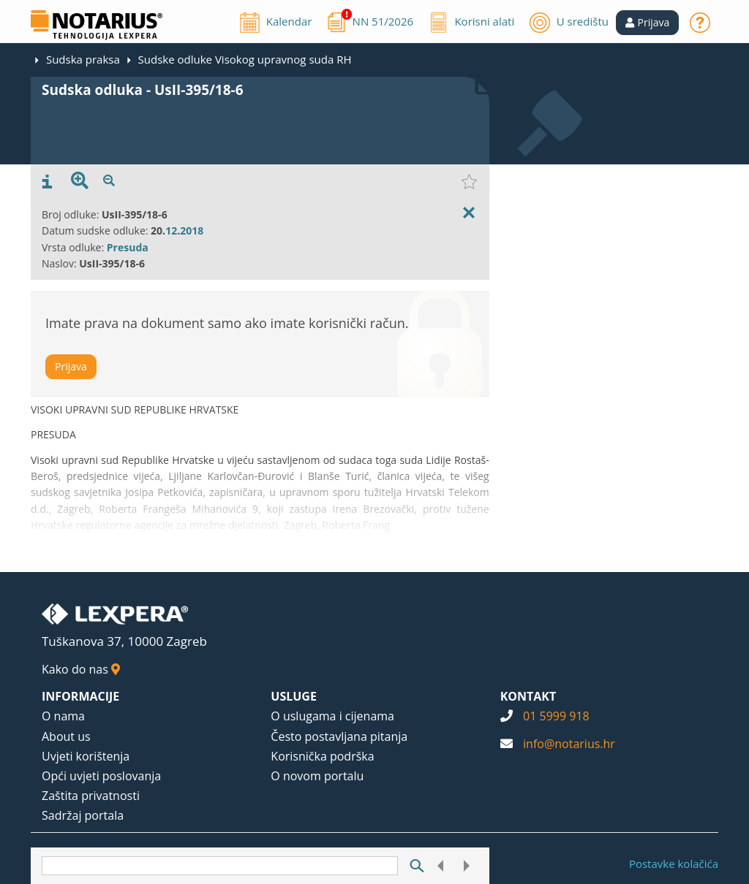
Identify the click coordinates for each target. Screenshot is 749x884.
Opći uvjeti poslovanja (101, 776)
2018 (191, 230)
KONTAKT (528, 696)
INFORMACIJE (80, 696)
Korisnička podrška (322, 756)
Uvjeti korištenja (85, 756)
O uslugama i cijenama (332, 716)
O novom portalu (317, 776)
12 (171, 230)
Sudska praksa (83, 59)
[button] (648, 22)
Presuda (127, 247)
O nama (63, 716)
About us (66, 736)
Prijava (71, 366)
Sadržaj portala (83, 815)
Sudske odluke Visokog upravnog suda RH (245, 59)
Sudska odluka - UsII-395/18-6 (143, 89)
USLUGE (294, 696)
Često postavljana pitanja (339, 736)
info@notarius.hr (569, 744)
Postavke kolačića (673, 863)
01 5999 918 (556, 716)
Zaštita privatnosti (91, 796)
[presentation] (47, 181)
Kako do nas (81, 669)
